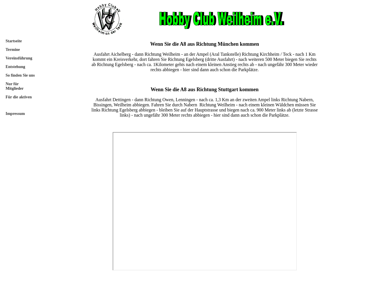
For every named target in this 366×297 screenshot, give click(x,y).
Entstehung (15, 67)
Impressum (15, 113)
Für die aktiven (19, 97)
